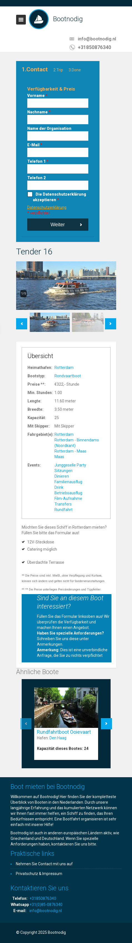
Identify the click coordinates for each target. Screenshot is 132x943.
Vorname (37, 95)
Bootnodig (68, 19)
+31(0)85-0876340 (46, 904)
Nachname (39, 112)
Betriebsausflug (68, 493)
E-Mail (34, 145)
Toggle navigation (21, 20)
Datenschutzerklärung (46, 207)
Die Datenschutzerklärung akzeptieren (59, 197)
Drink (58, 487)
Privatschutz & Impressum (39, 873)
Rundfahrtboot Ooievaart (64, 732)
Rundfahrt (63, 509)
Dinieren (61, 476)
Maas (59, 457)
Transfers (63, 504)
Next (110, 321)
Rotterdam (64, 367)
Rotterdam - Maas (70, 451)
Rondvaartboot (67, 376)
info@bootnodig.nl (97, 39)
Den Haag (57, 738)
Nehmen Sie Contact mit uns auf (44, 864)
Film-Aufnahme (68, 498)
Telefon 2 (36, 178)
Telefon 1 (37, 161)
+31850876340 (94, 47)
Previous (21, 321)
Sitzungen (63, 470)
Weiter (58, 224)
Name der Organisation (49, 128)
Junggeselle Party (70, 465)
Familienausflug (68, 482)
